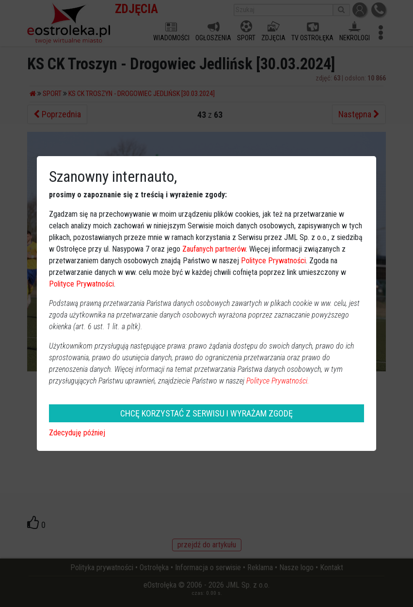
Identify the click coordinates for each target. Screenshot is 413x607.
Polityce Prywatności (273, 260)
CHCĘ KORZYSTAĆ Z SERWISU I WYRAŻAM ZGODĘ (206, 413)
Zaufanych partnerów (214, 249)
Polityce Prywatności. (277, 380)
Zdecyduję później (77, 432)
